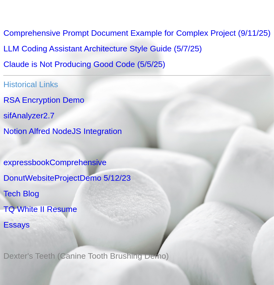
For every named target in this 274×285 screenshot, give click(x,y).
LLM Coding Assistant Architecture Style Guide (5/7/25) (102, 48)
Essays (16, 224)
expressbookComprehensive (54, 162)
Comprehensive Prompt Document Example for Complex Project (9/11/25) (137, 33)
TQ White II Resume (40, 209)
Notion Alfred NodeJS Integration (62, 131)
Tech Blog (21, 193)
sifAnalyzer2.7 (28, 115)
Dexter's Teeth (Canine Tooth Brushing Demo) (86, 256)
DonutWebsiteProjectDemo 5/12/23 (67, 178)
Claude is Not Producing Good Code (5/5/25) (84, 64)
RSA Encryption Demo (43, 100)
